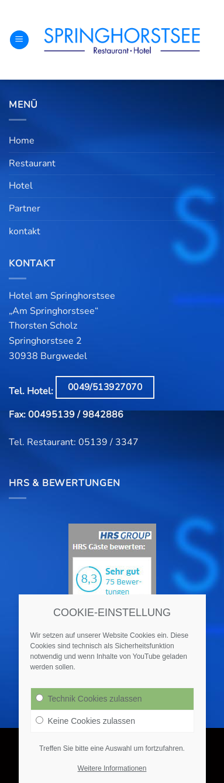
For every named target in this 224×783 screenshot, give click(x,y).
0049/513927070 (105, 387)
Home (22, 140)
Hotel (21, 185)
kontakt (24, 231)
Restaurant (32, 163)
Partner (24, 208)
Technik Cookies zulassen (89, 698)
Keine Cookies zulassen (85, 721)
